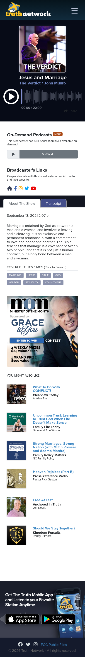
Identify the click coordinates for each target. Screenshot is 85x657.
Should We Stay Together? (54, 528)
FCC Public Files (54, 645)
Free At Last (43, 500)
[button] (11, 101)
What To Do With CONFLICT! (46, 389)
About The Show (22, 203)
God (58, 275)
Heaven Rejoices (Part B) (53, 472)
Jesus (31, 275)
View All (48, 154)
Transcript (53, 203)
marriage (15, 275)
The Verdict (30, 83)
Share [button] (70, 111)
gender (14, 282)
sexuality (32, 282)
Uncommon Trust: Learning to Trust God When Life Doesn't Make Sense (55, 419)
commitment (53, 282)
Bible (45, 275)
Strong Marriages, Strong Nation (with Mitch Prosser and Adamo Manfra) (54, 447)
